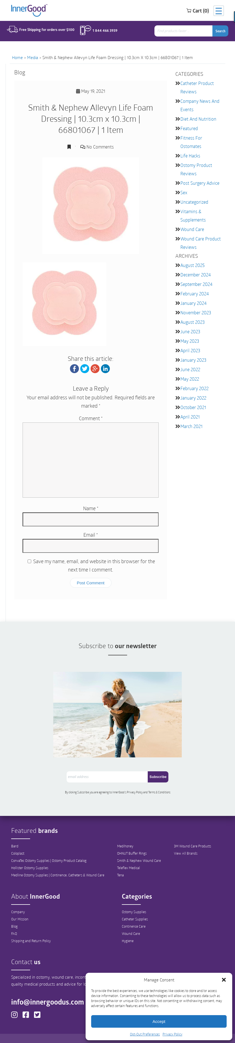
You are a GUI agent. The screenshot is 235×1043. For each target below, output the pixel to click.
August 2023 (192, 322)
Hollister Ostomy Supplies (29, 855)
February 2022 (194, 388)
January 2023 (193, 360)
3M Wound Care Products (192, 833)
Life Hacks (190, 156)
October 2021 (193, 407)
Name (90, 508)
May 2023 (189, 341)
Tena (120, 862)
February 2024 (194, 293)
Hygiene (128, 928)
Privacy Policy (172, 1034)
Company (18, 899)
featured (189, 128)
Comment (91, 418)
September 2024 (196, 284)
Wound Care (192, 229)
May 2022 (189, 379)
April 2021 (190, 417)
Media (32, 57)
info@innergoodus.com (50, 989)
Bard (14, 833)
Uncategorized (194, 202)
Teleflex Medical (128, 855)
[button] (224, 980)
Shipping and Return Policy (31, 928)
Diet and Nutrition (198, 119)
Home (17, 57)
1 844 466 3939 (102, 31)
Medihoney (125, 833)
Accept (158, 1021)
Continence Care (134, 913)
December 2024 (195, 275)
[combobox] (185, 31)
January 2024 (193, 303)
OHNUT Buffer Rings (132, 840)
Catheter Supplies (135, 906)
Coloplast (17, 840)
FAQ (14, 920)
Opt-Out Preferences (145, 1034)
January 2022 (193, 398)
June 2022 (190, 369)
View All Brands (185, 840)
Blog (14, 913)
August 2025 (192, 265)
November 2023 (195, 312)
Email (90, 534)
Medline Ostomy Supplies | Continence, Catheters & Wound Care (57, 862)
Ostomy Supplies (134, 899)
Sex (183, 192)
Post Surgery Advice (199, 183)
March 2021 (191, 426)
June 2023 (190, 331)
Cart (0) (192, 11)
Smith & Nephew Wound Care (139, 847)
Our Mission (19, 906)
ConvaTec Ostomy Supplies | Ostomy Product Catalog (48, 847)
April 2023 (190, 350)
